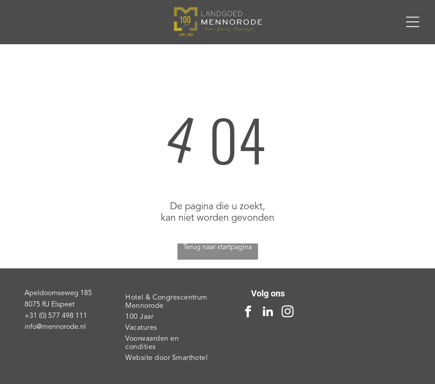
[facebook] (248, 313)
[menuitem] (167, 302)
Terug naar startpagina (217, 247)
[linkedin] (268, 313)
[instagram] (288, 313)
